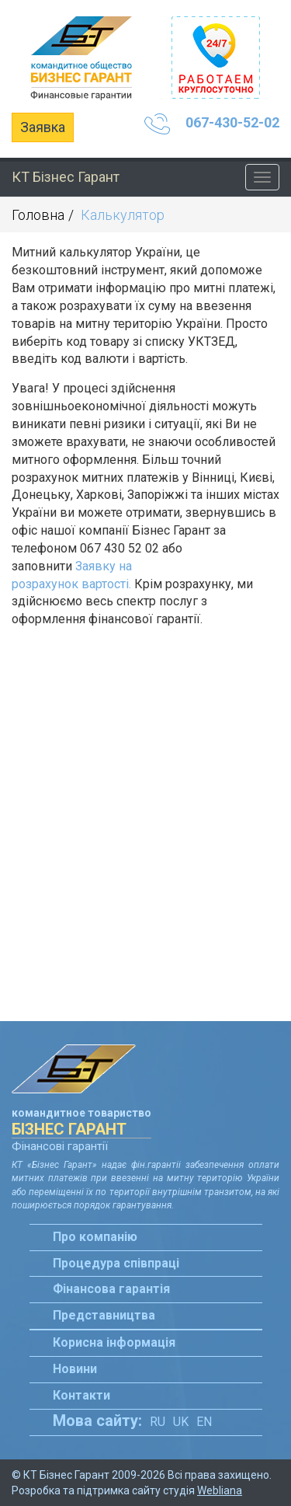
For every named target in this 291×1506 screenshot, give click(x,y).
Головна (38, 215)
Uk (181, 1421)
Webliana (219, 1490)
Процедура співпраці (116, 1263)
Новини (75, 1368)
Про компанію (95, 1236)
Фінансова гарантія (111, 1288)
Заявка (42, 127)
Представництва (104, 1315)
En (204, 1421)
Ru (157, 1421)
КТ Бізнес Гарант (66, 177)
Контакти (81, 1395)
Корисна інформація (114, 1342)
